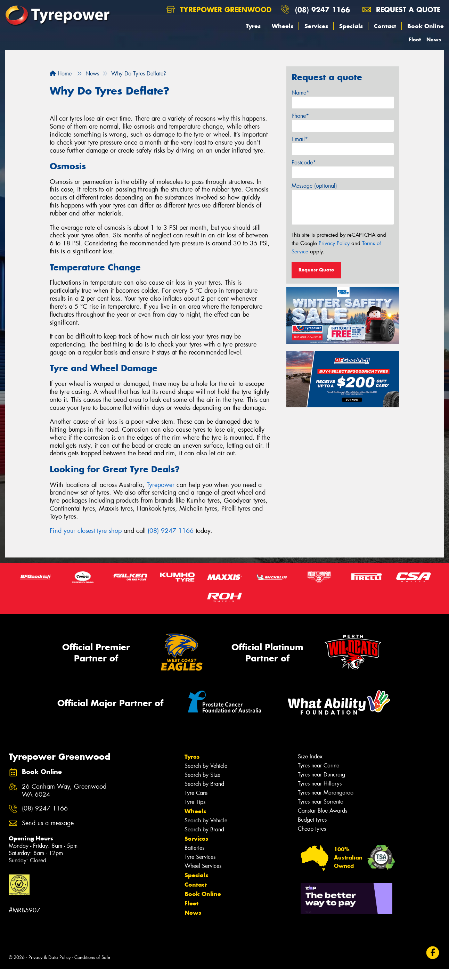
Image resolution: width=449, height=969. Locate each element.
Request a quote (401, 9)
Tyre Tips (195, 802)
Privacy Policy (334, 243)
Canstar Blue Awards (322, 810)
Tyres (253, 26)
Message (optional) (314, 185)
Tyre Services (200, 857)
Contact (385, 26)
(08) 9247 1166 (322, 9)
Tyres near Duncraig (321, 774)
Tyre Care (196, 793)
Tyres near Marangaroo (325, 792)
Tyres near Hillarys (320, 783)
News (433, 39)
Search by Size (202, 775)
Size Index (310, 756)
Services (316, 26)
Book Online (425, 26)
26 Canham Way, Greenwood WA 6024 (64, 791)
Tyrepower (160, 485)
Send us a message (48, 823)
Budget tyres (312, 819)
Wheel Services (203, 866)
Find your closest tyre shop (86, 531)
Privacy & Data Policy (49, 957)
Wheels (282, 26)
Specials (351, 26)
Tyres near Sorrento (320, 801)
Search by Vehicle (206, 766)
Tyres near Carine (318, 765)
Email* (300, 139)
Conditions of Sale (92, 957)
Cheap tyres (312, 828)
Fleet (415, 39)
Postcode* (304, 162)
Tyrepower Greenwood (218, 9)
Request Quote (316, 270)
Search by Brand (204, 784)
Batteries (194, 848)
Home (61, 73)
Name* (300, 92)
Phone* (300, 116)
